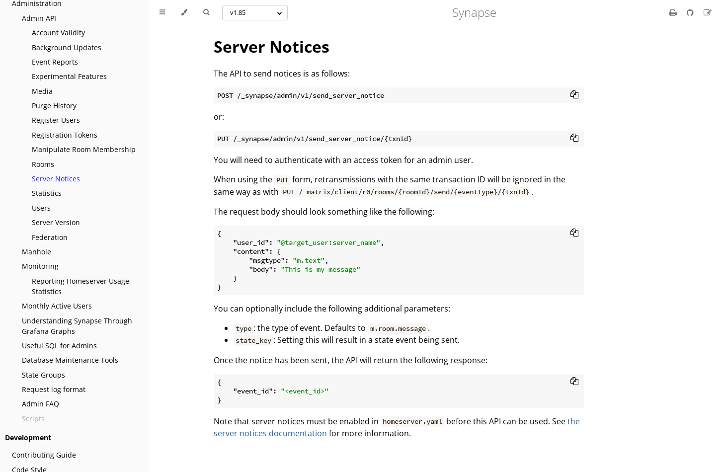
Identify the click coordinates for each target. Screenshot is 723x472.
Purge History (54, 105)
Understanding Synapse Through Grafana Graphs (77, 326)
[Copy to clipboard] (574, 95)
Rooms (43, 164)
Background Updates (66, 47)
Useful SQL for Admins (59, 345)
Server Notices (56, 178)
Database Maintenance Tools (70, 360)
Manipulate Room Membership (84, 149)
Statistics (47, 193)
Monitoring (40, 266)
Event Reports (55, 62)
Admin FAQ (40, 403)
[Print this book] (674, 12)
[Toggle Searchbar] (206, 12)
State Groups (43, 375)
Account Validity (58, 32)
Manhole (36, 251)
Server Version (56, 222)
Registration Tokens (64, 135)
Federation (50, 237)
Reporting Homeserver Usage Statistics (80, 286)
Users (41, 208)
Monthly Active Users (57, 306)
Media (42, 91)
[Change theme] (184, 12)
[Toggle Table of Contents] (162, 12)
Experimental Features (69, 76)
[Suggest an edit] (708, 12)
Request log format (53, 389)
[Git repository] (691, 12)
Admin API (39, 18)
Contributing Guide (44, 455)
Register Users (56, 120)
